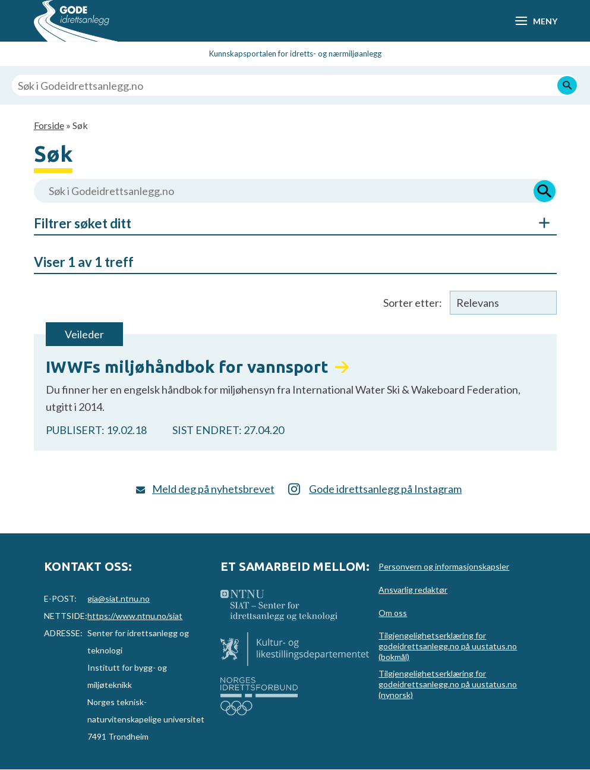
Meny (545, 21)
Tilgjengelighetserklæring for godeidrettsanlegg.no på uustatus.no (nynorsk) (447, 684)
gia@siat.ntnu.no (118, 598)
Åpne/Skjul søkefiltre (539, 223)
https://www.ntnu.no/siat (134, 616)
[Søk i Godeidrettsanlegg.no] (295, 85)
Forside (49, 125)
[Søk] (567, 85)
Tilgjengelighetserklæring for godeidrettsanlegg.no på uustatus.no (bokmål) (447, 646)
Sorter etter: (412, 302)
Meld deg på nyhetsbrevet (213, 488)
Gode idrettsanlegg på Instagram (385, 488)
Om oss (392, 613)
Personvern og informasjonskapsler (443, 566)
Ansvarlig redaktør (412, 589)
